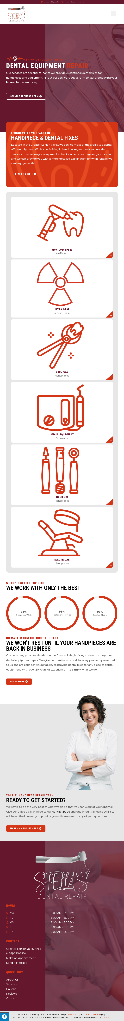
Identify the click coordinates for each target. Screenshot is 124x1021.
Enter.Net (106, 1017)
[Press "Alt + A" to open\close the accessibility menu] (4, 1016)
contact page (61, 811)
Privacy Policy (73, 1014)
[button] (113, 13)
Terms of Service (92, 1014)
